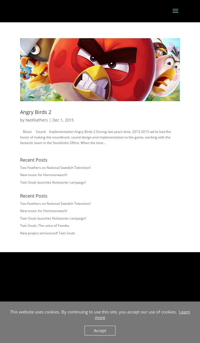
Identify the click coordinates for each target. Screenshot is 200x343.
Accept (100, 330)
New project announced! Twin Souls (47, 233)
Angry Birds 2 (35, 112)
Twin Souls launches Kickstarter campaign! (53, 182)
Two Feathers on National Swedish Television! (55, 167)
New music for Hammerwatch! (43, 174)
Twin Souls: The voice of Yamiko (44, 225)
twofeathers (37, 120)
